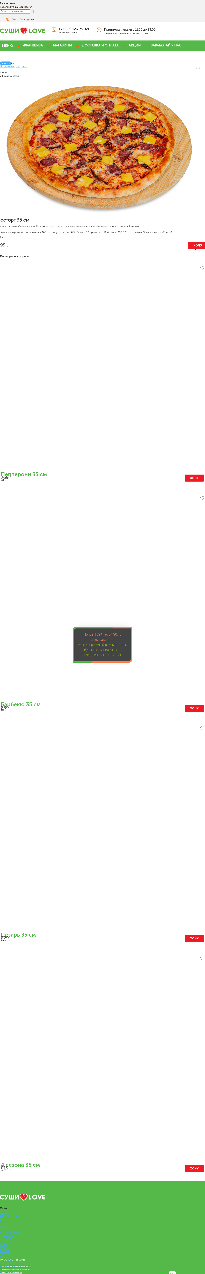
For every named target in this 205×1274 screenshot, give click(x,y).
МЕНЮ (7, 46)
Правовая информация (11, 1272)
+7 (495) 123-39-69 (74, 29)
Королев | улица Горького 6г (16, 7)
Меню (3, 1257)
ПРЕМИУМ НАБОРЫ (11, 1217)
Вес (18, 66)
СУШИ (3, 1223)
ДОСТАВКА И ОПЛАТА (100, 45)
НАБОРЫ (5, 1214)
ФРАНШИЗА (33, 45)
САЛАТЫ (5, 1248)
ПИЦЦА (4, 1226)
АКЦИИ (135, 45)
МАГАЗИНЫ (62, 45)
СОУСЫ (4, 1251)
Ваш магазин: (8, 3)
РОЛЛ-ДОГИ (7, 1242)
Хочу (194, 478)
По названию (7, 66)
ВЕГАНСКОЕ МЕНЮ (11, 1229)
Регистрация (27, 19)
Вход (14, 19)
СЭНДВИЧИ (7, 1239)
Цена (24, 66)
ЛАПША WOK (7, 1236)
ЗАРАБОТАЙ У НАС (166, 45)
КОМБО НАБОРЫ (9, 1232)
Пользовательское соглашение (15, 1269)
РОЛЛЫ (4, 1220)
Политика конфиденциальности (15, 1266)
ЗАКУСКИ (5, 1254)
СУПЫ (3, 1245)
